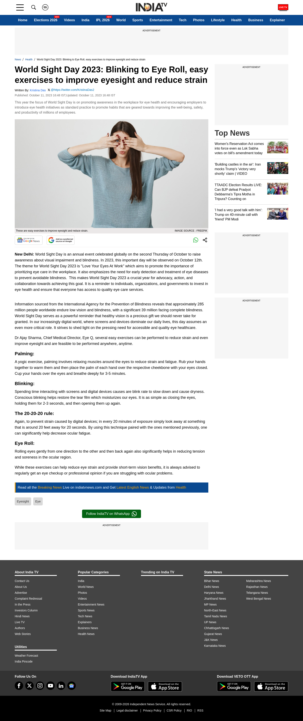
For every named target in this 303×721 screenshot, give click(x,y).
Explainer (277, 20)
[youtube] (50, 685)
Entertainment (161, 20)
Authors (20, 628)
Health (236, 20)
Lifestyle (218, 20)
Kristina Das (38, 90)
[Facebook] (19, 685)
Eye (38, 501)
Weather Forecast (26, 655)
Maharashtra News (258, 581)
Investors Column (26, 610)
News (18, 59)
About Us (21, 586)
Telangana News (257, 592)
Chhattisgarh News (216, 628)
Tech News (85, 616)
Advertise (21, 592)
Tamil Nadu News (215, 616)
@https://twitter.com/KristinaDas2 (72, 89)
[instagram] (40, 685)
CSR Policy (174, 710)
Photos (198, 20)
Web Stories (23, 634)
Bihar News (211, 581)
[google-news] (71, 685)
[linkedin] (61, 685)
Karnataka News (215, 645)
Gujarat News (213, 634)
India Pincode (24, 661)
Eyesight (23, 501)
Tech (182, 20)
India (85, 20)
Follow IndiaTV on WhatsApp (111, 513)
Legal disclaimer (127, 710)
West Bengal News (258, 598)
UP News (210, 622)
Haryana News (213, 592)
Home (22, 20)
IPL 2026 (103, 20)
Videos (69, 20)
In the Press (23, 604)
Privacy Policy (152, 710)
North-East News (215, 610)
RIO (189, 710)
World (121, 20)
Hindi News (22, 616)
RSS (200, 710)
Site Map (105, 710)
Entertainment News (91, 604)
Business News (88, 628)
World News (86, 586)
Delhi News (211, 586)
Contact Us (22, 581)
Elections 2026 (45, 20)
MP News (210, 604)
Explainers (85, 622)
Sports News (86, 610)
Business (255, 20)
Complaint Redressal (28, 598)
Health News (86, 634)
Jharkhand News (215, 598)
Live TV (20, 622)
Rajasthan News (257, 586)
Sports (137, 20)
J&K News (211, 639)
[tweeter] (29, 685)
